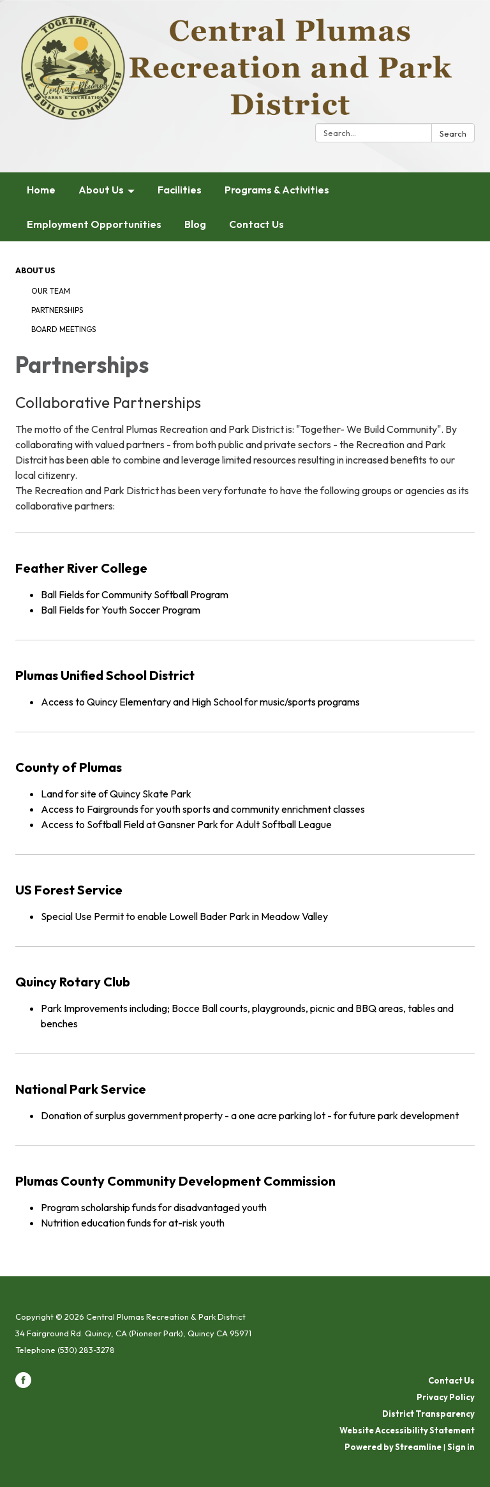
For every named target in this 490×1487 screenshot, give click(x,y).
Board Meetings (63, 329)
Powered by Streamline (393, 1447)
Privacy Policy (446, 1397)
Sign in (461, 1447)
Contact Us (451, 1380)
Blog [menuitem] (195, 224)
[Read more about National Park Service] (245, 1091)
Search (453, 133)
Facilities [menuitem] (180, 189)
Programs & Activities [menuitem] (277, 189)
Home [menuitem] (41, 189)
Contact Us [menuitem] (256, 224)
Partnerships (57, 310)
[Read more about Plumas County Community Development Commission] (245, 1191)
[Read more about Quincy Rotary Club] (245, 992)
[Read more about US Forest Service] (245, 892)
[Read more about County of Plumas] (245, 785)
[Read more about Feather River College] (245, 578)
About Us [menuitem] (101, 189)
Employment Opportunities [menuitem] (94, 224)
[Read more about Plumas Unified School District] (245, 678)
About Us (35, 270)
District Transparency (428, 1413)
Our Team (50, 291)
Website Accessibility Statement (407, 1430)
